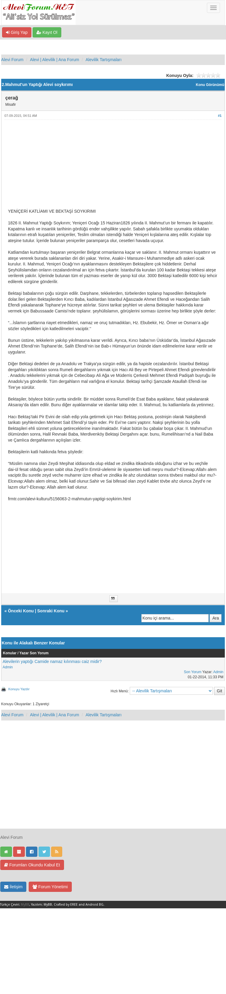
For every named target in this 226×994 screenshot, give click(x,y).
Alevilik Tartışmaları (103, 59)
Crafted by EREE (66, 905)
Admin (8, 667)
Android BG (94, 905)
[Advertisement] (113, 167)
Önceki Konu (20, 610)
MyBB (25, 905)
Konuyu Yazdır (19, 689)
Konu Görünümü (210, 85)
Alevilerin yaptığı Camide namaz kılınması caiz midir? (52, 661)
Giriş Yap (17, 32)
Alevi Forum (12, 59)
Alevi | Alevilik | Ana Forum (54, 59)
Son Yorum (192, 672)
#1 (220, 115)
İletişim (13, 886)
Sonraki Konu (51, 610)
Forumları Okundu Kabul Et (32, 864)
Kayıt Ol (46, 32)
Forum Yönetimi (50, 886)
